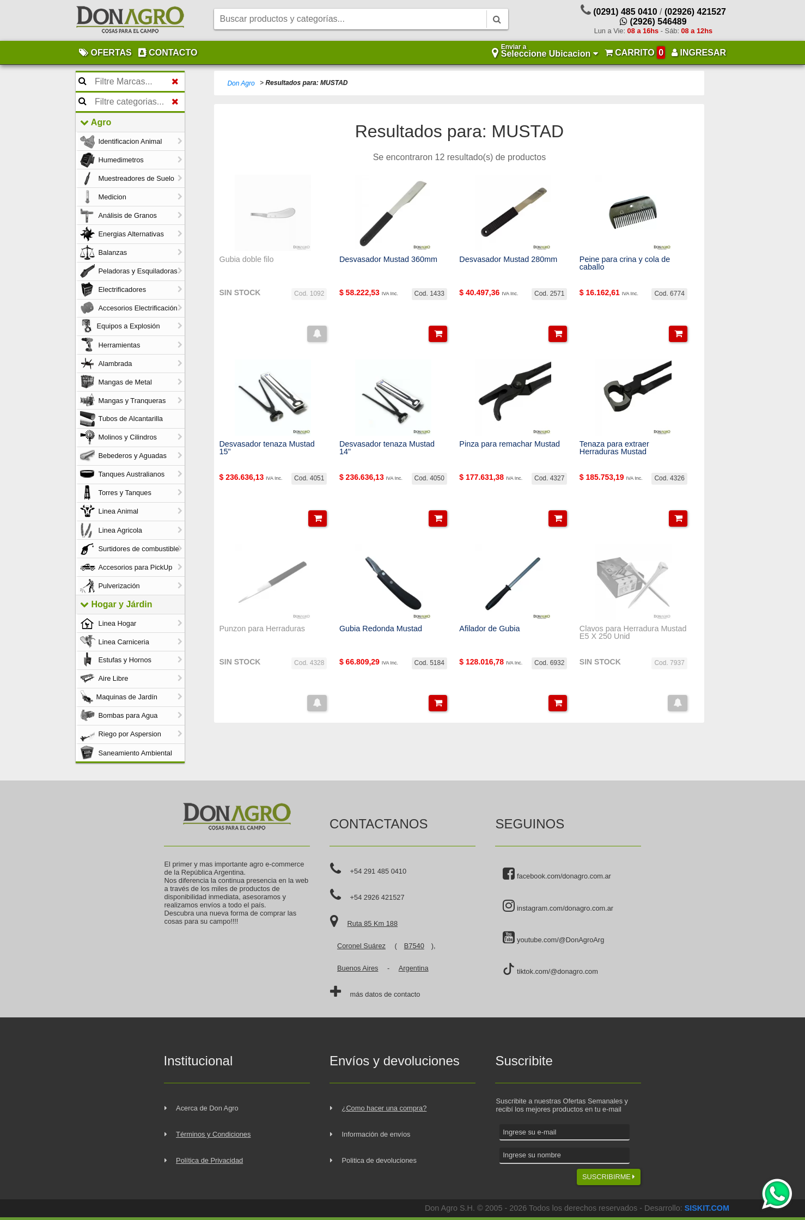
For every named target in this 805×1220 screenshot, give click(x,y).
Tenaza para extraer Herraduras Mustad (614, 448)
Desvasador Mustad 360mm (388, 259)
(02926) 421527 (695, 11)
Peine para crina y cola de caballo (625, 263)
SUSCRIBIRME (608, 1177)
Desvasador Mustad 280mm (508, 259)
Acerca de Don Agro (207, 1108)
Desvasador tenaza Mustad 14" (387, 448)
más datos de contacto (385, 994)
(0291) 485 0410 (625, 11)
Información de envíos (376, 1134)
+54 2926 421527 (377, 897)
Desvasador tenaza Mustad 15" (266, 448)
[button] (317, 334)
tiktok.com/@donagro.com (550, 969)
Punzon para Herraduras (262, 628)
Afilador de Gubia (489, 628)
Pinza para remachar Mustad (509, 444)
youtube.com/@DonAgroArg (553, 938)
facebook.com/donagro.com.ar (557, 874)
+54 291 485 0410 (378, 871)
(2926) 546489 (653, 21)
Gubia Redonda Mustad (380, 628)
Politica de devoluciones (379, 1160)
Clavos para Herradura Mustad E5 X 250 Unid (633, 632)
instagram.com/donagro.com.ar (558, 906)
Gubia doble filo (246, 259)
